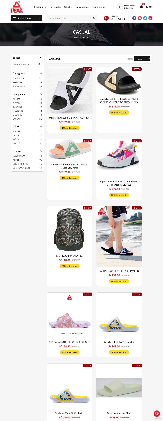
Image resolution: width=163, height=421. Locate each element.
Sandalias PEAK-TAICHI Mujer (136, 239)
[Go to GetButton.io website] (157, 418)
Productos (40, 7)
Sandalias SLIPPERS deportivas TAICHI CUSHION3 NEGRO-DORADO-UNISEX (99, 95)
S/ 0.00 (149, 7)
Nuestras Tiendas (54, 396)
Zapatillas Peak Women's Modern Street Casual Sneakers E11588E (63, 165)
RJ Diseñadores (145, 417)
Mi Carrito (51, 392)
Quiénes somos (89, 375)
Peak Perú (31, 417)
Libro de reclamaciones (93, 400)
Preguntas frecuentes (92, 379)
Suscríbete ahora (136, 401)
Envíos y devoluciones (92, 387)
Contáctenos (99, 7)
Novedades (56, 7)
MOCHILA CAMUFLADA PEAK (99, 167)
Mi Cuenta (51, 387)
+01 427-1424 (118, 20)
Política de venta (90, 383)
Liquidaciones (83, 7)
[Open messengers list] (157, 413)
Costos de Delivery (91, 392)
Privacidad (87, 396)
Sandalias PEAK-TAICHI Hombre (99, 239)
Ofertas (69, 7)
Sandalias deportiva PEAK (63, 300)
